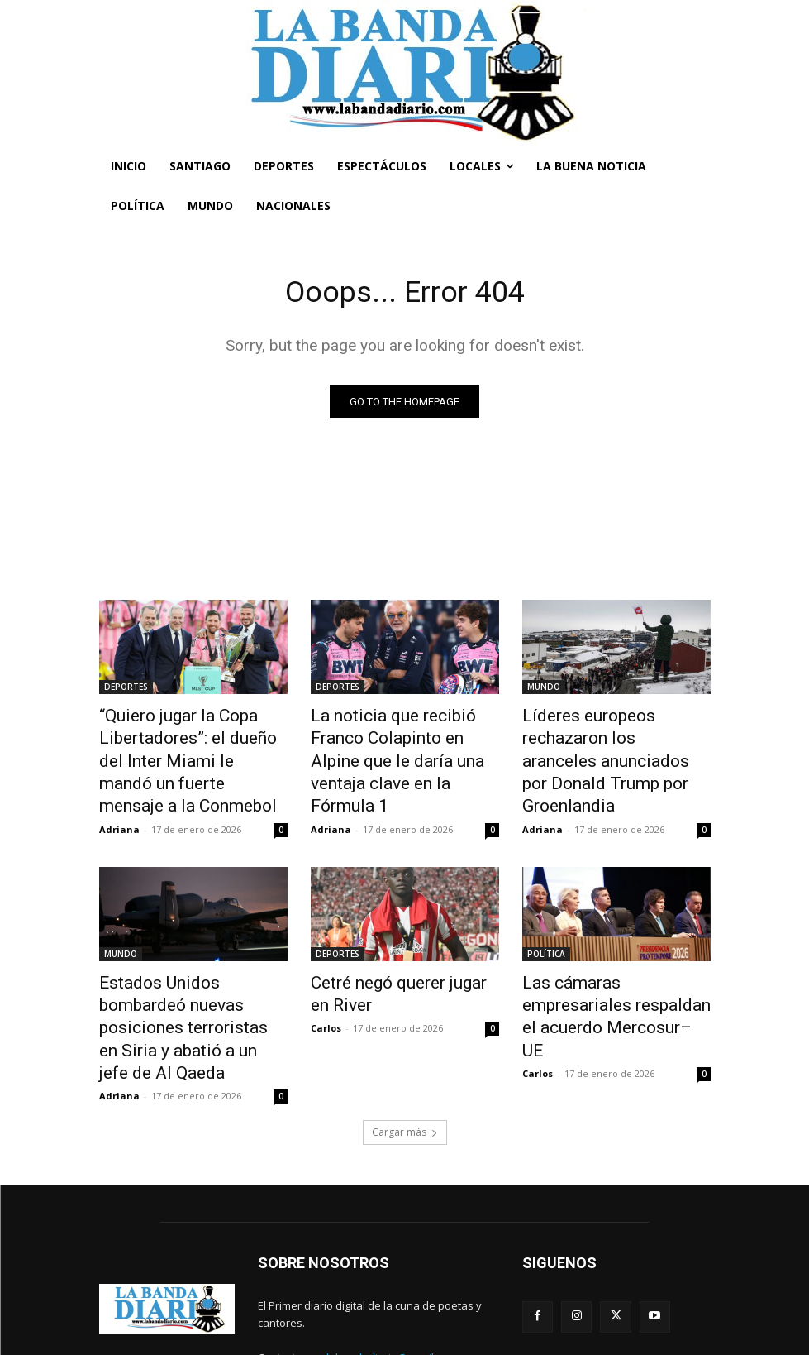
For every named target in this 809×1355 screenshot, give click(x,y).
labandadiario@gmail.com (391, 1280)
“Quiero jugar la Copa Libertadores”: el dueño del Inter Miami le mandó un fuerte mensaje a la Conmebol (192, 743)
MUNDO (543, 689)
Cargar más (405, 1055)
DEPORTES (126, 689)
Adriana (119, 792)
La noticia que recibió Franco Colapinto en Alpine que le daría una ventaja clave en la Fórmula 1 (400, 743)
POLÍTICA (546, 916)
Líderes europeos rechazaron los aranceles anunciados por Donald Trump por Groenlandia (613, 743)
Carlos (326, 982)
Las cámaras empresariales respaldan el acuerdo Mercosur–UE (608, 962)
